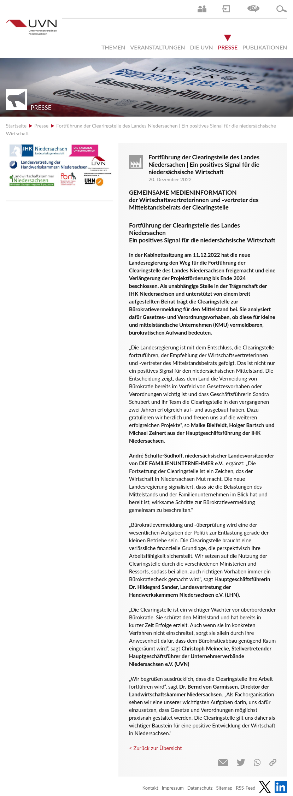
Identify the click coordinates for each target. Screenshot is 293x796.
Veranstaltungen (157, 47)
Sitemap (224, 788)
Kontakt (150, 788)
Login (226, 8)
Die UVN (201, 47)
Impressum (173, 788)
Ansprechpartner (202, 8)
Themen (113, 47)
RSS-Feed (246, 788)
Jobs (253, 8)
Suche (281, 8)
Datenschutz (200, 788)
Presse (228, 47)
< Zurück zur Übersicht (155, 748)
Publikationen (264, 47)
